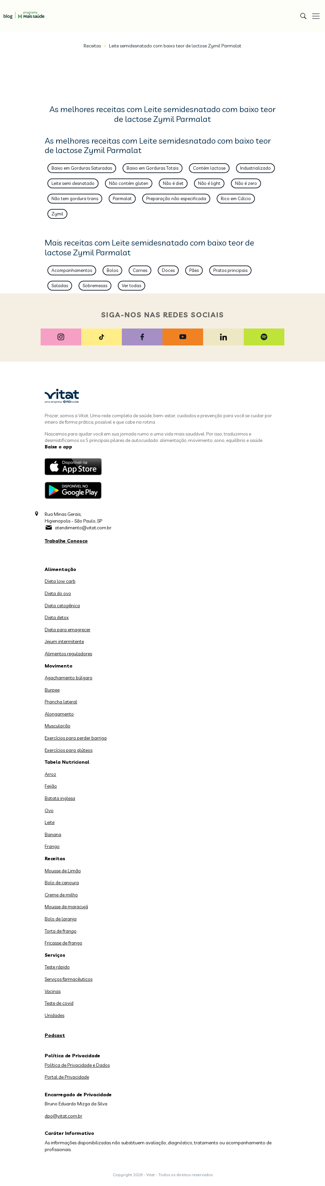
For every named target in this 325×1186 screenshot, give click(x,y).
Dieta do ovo (58, 593)
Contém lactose (209, 168)
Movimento (58, 666)
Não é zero (246, 183)
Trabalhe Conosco (66, 541)
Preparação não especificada (176, 198)
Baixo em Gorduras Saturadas (81, 168)
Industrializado (255, 168)
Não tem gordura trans (74, 198)
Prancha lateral (61, 702)
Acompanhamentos (71, 270)
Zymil (57, 213)
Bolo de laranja (61, 919)
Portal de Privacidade (67, 1077)
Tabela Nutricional (67, 762)
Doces (168, 270)
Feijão (51, 786)
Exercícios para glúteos (68, 750)
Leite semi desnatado (72, 183)
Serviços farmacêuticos (68, 979)
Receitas (92, 46)
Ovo (49, 810)
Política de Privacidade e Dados (77, 1065)
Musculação (57, 726)
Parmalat (122, 198)
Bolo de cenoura (62, 883)
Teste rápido (57, 967)
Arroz (50, 774)
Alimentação (60, 569)
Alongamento (59, 714)
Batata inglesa (60, 798)
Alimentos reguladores (68, 654)
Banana (53, 834)
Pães (194, 270)
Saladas (59, 285)
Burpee (52, 690)
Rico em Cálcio (236, 198)
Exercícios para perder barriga (76, 738)
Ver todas (131, 285)
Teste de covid (59, 1003)
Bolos (112, 270)
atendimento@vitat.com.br (83, 528)
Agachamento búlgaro (68, 678)
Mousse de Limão (63, 871)
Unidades (54, 1015)
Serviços (55, 955)
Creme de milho (61, 895)
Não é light (209, 183)
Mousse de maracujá (66, 907)
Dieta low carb (60, 581)
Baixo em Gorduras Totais (152, 168)
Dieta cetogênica (62, 605)
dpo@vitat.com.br (63, 1116)
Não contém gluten (128, 183)
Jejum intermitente (64, 641)
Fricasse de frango (63, 943)
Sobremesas (95, 285)
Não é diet (173, 183)
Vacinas (53, 991)
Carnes (140, 270)
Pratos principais (230, 270)
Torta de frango (61, 931)
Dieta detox (57, 617)
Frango (52, 846)
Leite (50, 822)
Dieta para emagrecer (67, 630)
